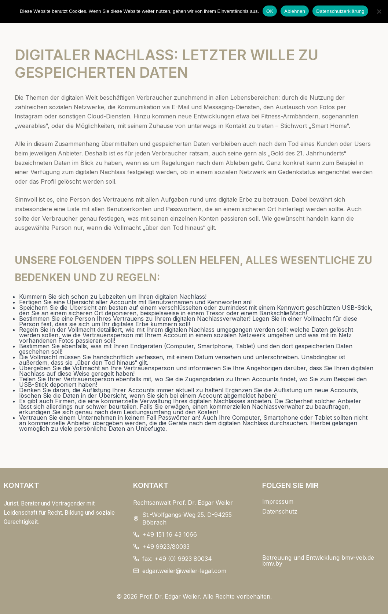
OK (269, 11)
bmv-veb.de (357, 557)
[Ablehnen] (378, 11)
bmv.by (272, 563)
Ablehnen (294, 11)
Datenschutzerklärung (340, 11)
